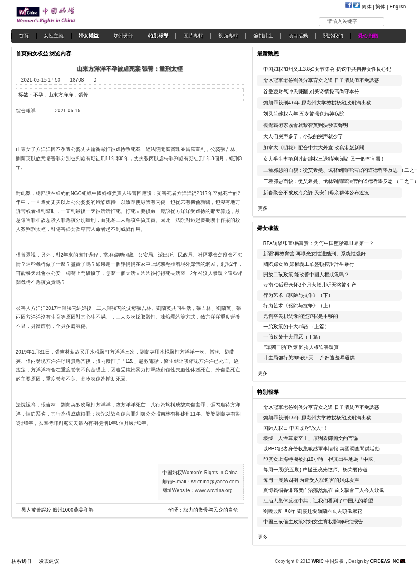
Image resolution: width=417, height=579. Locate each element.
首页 (21, 53)
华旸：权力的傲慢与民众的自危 (203, 510)
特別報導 (158, 36)
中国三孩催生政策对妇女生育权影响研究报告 (313, 522)
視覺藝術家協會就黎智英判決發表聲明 (305, 125)
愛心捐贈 (368, 36)
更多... (394, 227)
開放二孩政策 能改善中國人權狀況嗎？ (306, 274)
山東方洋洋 (60, 95)
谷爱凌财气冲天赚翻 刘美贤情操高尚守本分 (311, 91)
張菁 (83, 95)
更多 (263, 208)
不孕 (38, 95)
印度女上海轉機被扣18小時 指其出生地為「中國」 (320, 459)
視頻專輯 (228, 36)
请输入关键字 (342, 21)
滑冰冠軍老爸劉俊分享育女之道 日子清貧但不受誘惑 (321, 80)
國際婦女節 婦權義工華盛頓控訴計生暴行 (308, 264)
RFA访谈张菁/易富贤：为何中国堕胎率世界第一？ (318, 243)
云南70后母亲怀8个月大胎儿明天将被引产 (309, 285)
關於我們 (333, 36)
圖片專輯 (193, 36)
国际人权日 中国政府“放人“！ (295, 428)
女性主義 (54, 36)
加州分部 (123, 36)
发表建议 (49, 561)
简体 (367, 7)
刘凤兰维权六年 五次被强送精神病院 (303, 114)
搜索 (395, 21)
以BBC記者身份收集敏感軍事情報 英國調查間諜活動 (321, 449)
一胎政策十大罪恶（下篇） (293, 337)
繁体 (380, 7)
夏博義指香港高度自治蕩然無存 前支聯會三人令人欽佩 (323, 490)
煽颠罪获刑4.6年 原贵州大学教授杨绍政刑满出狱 (317, 103)
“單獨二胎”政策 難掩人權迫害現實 (301, 347)
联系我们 (21, 561)
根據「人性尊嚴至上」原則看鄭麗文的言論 (310, 438)
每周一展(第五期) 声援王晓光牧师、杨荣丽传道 (315, 470)
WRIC (318, 561)
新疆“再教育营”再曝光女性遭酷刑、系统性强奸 (314, 254)
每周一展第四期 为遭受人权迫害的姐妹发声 (311, 480)
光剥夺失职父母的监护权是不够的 (300, 316)
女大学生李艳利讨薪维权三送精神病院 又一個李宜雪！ (324, 159)
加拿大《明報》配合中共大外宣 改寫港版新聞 (313, 148)
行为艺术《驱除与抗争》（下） (298, 295)
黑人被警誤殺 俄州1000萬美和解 (57, 510)
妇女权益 (37, 53)
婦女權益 (89, 36)
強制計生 (263, 36)
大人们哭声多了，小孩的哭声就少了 (303, 136)
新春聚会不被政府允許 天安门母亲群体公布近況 (316, 192)
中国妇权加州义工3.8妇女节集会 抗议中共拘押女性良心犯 (327, 69)
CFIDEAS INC (387, 561)
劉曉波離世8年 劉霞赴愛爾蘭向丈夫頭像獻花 (312, 511)
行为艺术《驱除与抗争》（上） (298, 306)
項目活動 (298, 36)
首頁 (24, 36)
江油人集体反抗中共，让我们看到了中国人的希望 (318, 501)
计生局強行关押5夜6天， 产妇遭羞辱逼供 (309, 358)
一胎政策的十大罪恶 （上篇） (296, 326)
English (398, 7)
